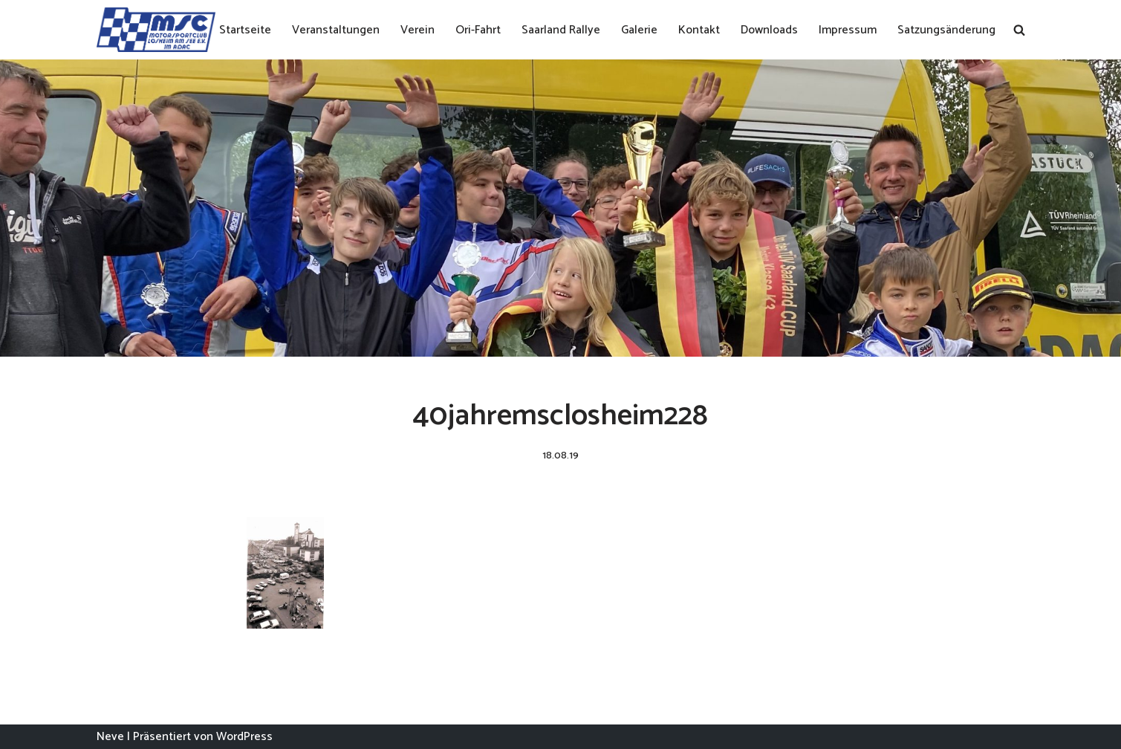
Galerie (639, 30)
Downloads (769, 30)
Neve (110, 737)
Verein (417, 30)
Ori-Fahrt (478, 30)
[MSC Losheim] (156, 29)
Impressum (848, 30)
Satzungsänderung (946, 30)
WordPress (244, 737)
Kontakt (699, 30)
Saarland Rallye (560, 30)
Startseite (245, 30)
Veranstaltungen (336, 30)
